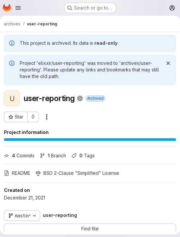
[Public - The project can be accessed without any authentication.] (80, 98)
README (17, 173)
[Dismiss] (168, 63)
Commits (19, 155)
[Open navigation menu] (18, 8)
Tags (83, 155)
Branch (53, 155)
